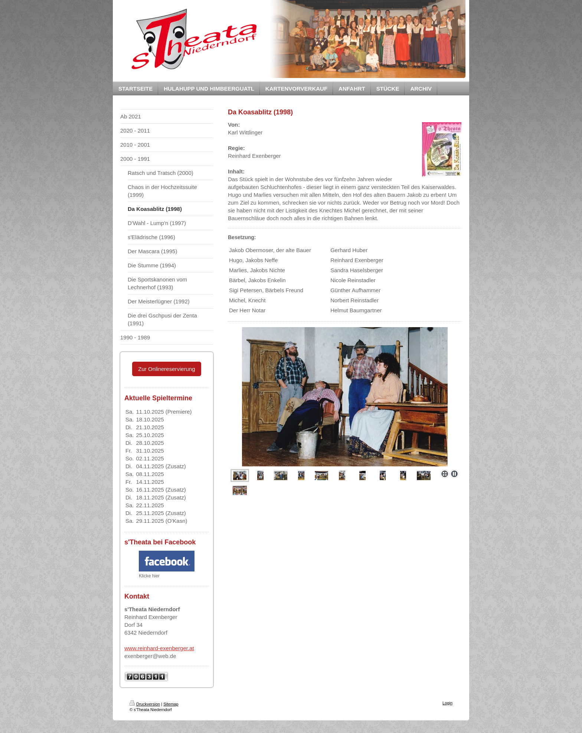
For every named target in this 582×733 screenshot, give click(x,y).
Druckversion (145, 704)
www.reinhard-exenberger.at (159, 648)
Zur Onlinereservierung (166, 369)
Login (447, 703)
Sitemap (170, 704)
